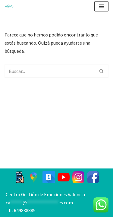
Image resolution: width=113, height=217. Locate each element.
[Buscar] (50, 71)
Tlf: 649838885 (21, 210)
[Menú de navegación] (101, 6)
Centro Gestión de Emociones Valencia (45, 194)
